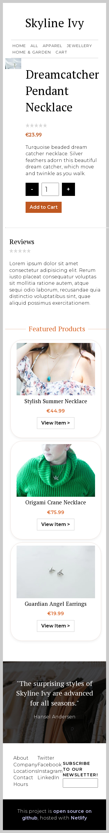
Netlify (79, 818)
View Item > (55, 423)
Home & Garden (32, 52)
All (34, 45)
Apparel (53, 45)
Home (19, 45)
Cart (61, 52)
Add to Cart (44, 207)
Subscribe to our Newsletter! (80, 769)
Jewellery (79, 45)
